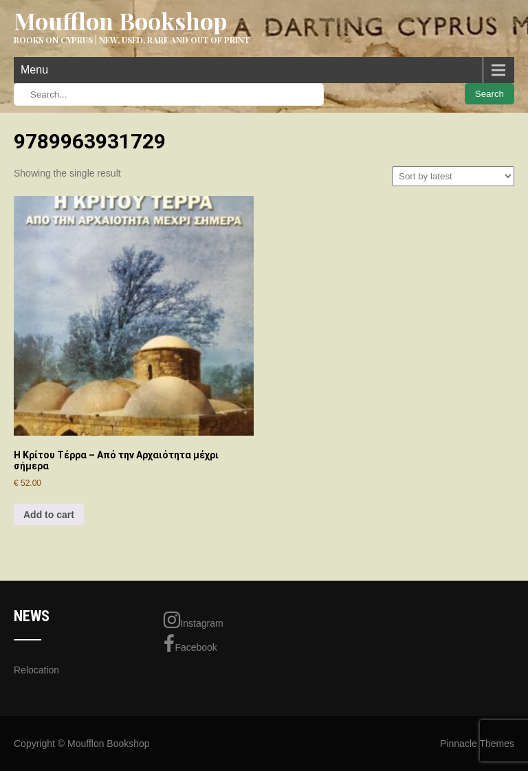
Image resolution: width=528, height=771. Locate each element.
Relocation (36, 669)
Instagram (193, 619)
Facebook (190, 643)
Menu (34, 70)
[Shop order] (453, 176)
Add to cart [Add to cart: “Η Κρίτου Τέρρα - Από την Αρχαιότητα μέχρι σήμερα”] (48, 514)
